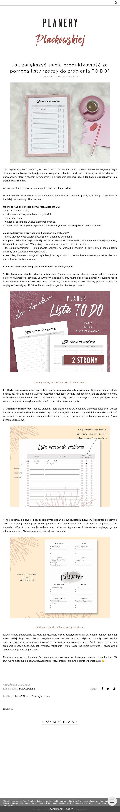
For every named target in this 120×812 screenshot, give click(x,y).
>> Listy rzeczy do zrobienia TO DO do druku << (60, 382)
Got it (69, 809)
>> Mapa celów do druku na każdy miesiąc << (60, 627)
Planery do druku (41, 696)
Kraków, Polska (26, 688)
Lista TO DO (22, 696)
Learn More (55, 809)
